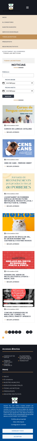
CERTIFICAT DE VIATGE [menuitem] (9, 356)
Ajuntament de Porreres (13, 51)
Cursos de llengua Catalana (18, 129)
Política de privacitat (18, 419)
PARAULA (5, 72)
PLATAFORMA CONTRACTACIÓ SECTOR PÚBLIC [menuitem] (25, 357)
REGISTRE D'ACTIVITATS (10, 46)
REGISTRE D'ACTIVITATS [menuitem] (12, 394)
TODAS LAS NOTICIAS (9, 37)
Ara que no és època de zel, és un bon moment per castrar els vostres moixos (18, 239)
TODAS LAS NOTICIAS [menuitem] (12, 61)
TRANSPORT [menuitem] (24, 360)
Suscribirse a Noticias (3, 337)
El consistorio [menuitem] (8, 379)
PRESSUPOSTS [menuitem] (9, 391)
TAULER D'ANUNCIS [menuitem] (8, 364)
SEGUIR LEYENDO (13, 132)
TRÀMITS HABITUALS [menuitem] (8, 361)
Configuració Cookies (18, 425)
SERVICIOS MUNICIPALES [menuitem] (13, 385)
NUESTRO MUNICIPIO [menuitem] (12, 382)
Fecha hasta (10, 87)
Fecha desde (10, 80)
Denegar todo (18, 431)
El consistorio (7, 22)
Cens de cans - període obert (18, 163)
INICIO (4, 17)
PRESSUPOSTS (7, 41)
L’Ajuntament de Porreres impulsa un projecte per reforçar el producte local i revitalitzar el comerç (18, 200)
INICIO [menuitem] (6, 376)
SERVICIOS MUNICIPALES (10, 32)
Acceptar (18, 436)
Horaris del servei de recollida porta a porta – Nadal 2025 (16, 276)
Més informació (18, 422)
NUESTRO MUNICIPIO (9, 27)
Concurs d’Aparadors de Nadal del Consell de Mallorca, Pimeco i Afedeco (17, 314)
